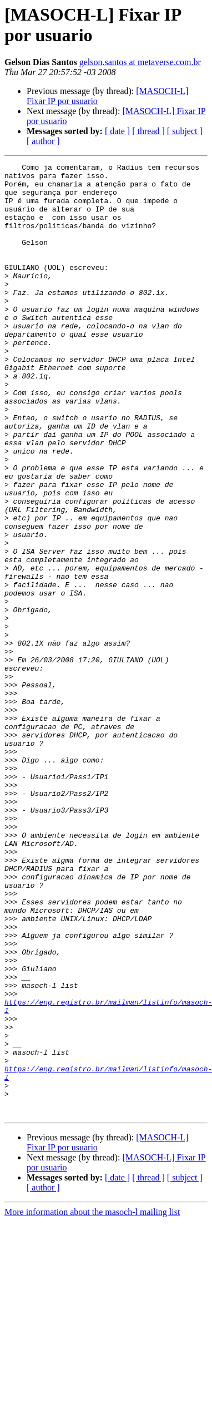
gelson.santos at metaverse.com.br (140, 62)
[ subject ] (185, 131)
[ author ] (43, 141)
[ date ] (117, 131)
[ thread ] (148, 131)
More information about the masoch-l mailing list (92, 1402)
